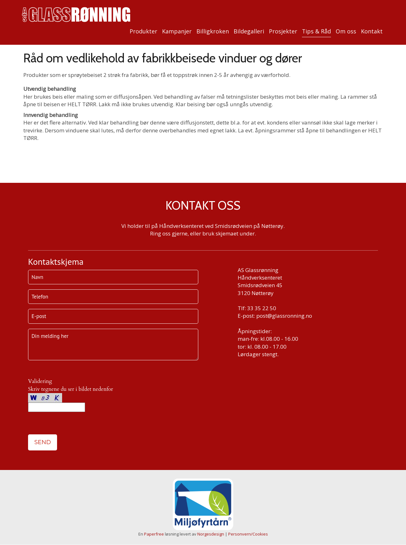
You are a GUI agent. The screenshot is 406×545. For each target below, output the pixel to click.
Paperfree (154, 534)
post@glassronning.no (284, 315)
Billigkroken (212, 31)
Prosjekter (283, 31)
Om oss (346, 31)
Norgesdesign (210, 534)
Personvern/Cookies (248, 534)
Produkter (143, 31)
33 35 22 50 (261, 308)
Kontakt (372, 31)
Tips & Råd (316, 31)
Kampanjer (177, 31)
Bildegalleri (249, 31)
